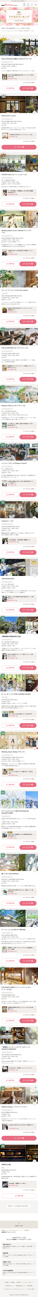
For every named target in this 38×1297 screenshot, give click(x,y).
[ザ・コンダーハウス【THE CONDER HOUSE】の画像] (19, 682)
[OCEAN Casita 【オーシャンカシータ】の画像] (19, 163)
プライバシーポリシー (27, 1282)
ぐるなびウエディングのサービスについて (14, 1289)
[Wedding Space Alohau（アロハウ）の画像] (19, 740)
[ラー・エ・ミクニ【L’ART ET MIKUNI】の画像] (19, 918)
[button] (19, 1246)
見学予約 (10, 88)
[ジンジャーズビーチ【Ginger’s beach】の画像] (19, 452)
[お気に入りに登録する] (35, 56)
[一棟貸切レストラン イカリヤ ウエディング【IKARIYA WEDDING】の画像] (19, 1035)
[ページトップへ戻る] (19, 1224)
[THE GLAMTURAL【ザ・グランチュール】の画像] (19, 336)
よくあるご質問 (30, 1289)
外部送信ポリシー (9, 1285)
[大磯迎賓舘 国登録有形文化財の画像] (19, 625)
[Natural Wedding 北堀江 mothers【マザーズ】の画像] (19, 47)
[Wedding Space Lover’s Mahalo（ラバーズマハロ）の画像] (19, 219)
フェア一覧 (28, 88)
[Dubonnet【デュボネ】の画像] (19, 104)
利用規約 (13, 1282)
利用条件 (18, 1282)
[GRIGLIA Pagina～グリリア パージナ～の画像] (19, 1095)
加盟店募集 (30, 1285)
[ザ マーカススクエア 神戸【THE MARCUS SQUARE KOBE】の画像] (19, 799)
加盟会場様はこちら (21, 1285)
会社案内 (7, 1282)
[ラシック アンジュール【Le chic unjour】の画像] (19, 279)
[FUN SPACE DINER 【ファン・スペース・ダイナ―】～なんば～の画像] (19, 976)
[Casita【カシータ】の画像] (19, 509)
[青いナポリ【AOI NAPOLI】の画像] (19, 862)
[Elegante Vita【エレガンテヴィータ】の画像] (19, 394)
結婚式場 (26, 1230)
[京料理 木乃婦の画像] (19, 1153)
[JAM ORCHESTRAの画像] (19, 567)
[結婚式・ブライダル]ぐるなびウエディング (11, 1230)
